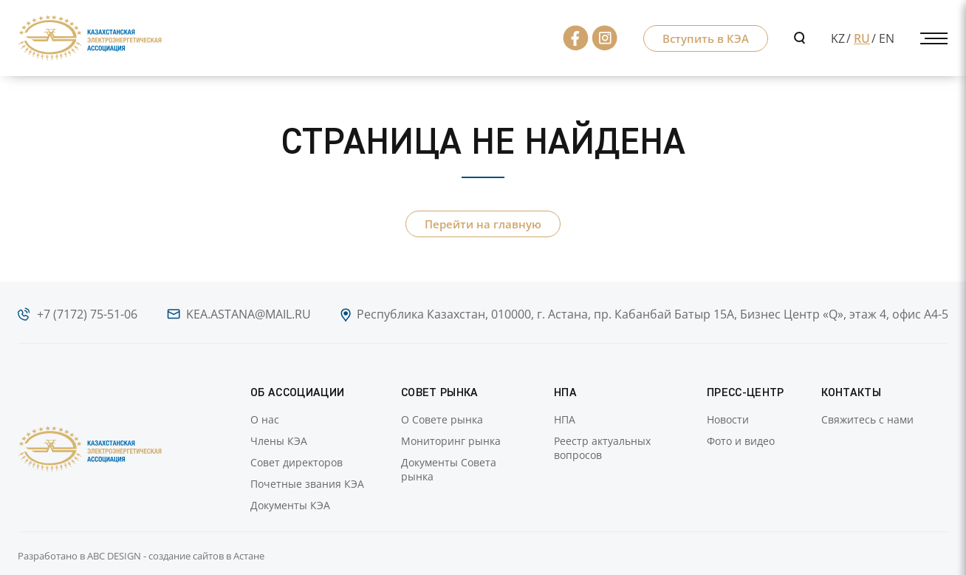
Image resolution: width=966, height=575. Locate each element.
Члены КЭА (278, 441)
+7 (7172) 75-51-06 (87, 314)
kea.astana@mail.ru (248, 314)
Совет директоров (296, 462)
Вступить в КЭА (705, 38)
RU (862, 38)
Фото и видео (741, 441)
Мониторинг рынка (451, 441)
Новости (728, 419)
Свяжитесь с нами (867, 419)
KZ (838, 38)
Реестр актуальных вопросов (602, 448)
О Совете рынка (442, 419)
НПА (564, 419)
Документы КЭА (290, 505)
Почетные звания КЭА (307, 484)
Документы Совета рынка (448, 469)
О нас (264, 419)
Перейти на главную (483, 224)
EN (886, 38)
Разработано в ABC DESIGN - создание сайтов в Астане (141, 555)
